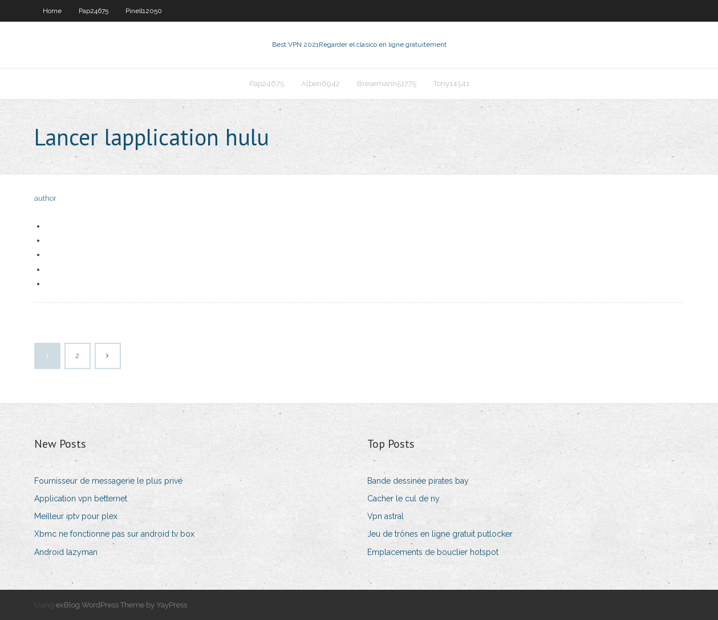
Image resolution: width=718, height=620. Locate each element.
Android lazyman (66, 552)
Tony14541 (451, 83)
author (45, 198)
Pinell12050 (143, 11)
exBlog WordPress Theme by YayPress (121, 605)
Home (52, 11)
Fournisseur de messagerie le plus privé (108, 480)
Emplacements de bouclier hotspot (432, 552)
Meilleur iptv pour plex (75, 516)
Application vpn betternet (80, 498)
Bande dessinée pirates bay (418, 480)
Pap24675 (93, 11)
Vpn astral (385, 516)
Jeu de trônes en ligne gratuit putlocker (440, 533)
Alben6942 (320, 83)
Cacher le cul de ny (403, 498)
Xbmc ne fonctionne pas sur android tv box (114, 533)
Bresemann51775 (386, 83)
